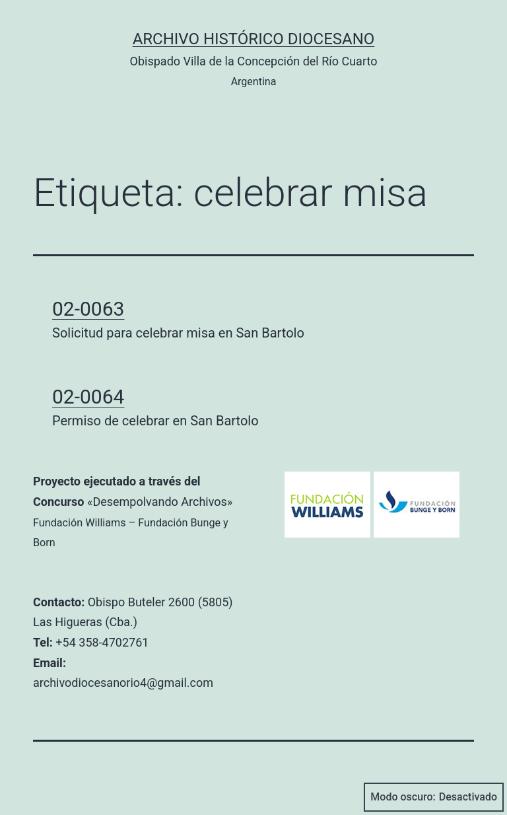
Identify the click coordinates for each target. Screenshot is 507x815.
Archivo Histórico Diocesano (254, 39)
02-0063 (88, 308)
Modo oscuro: (433, 797)
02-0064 (88, 396)
